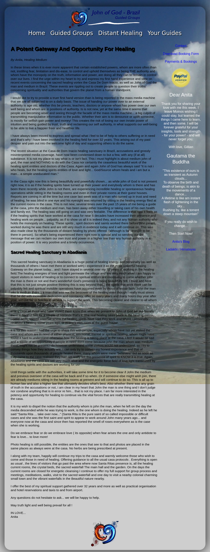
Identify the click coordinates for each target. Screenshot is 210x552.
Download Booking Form (181, 54)
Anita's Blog (180, 241)
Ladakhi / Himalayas (181, 249)
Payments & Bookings (181, 61)
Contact (180, 46)
